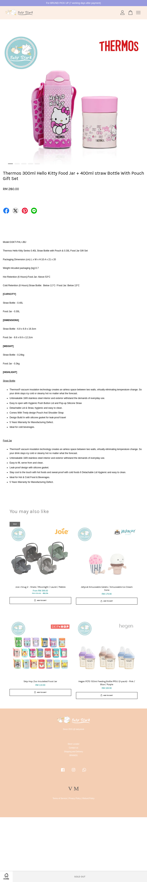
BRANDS (73, 755)
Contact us (73, 748)
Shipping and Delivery (73, 752)
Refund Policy (88, 798)
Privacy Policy (75, 798)
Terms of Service (60, 798)
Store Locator (73, 744)
